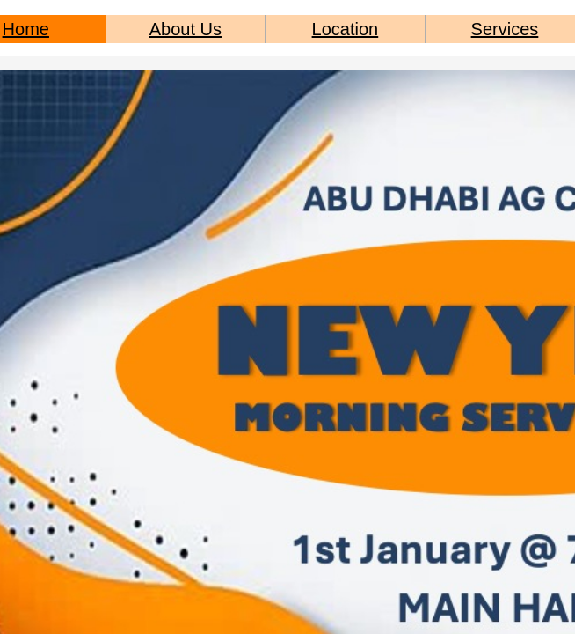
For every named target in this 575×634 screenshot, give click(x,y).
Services (505, 29)
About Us (185, 29)
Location (345, 29)
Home (26, 29)
